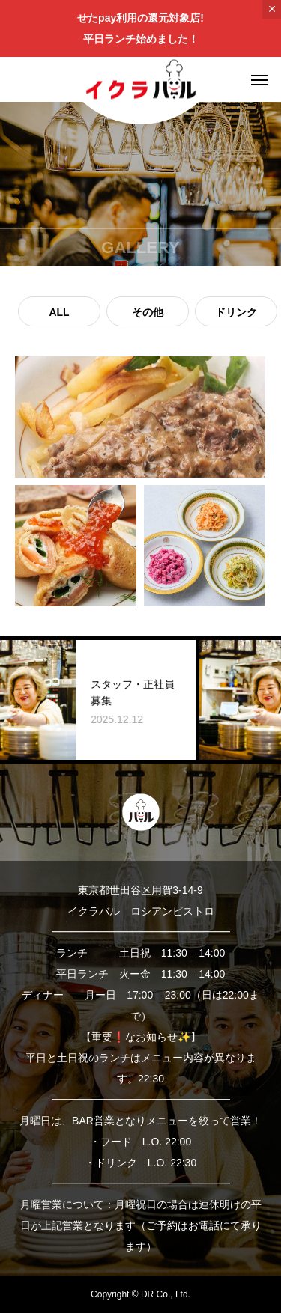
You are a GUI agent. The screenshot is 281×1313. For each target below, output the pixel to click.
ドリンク (236, 312)
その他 (147, 312)
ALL (59, 312)
